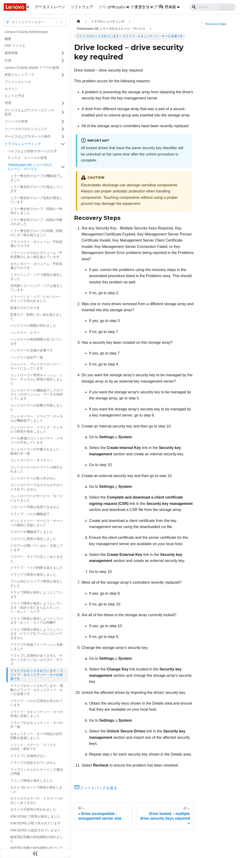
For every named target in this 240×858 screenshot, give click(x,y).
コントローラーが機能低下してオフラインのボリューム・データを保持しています (36, 394)
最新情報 (11, 53)
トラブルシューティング (23, 144)
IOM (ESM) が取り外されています (35, 823)
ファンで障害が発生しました (31, 780)
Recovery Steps (215, 24)
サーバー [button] (17, 7)
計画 (8, 60)
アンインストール (18, 82)
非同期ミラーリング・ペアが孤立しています (36, 288)
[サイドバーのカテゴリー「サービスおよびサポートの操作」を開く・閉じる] (63, 136)
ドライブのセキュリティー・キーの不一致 (36, 725)
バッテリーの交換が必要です (31, 350)
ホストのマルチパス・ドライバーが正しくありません (36, 800)
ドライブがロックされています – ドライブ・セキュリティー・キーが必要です (36, 675)
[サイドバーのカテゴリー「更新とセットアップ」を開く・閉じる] (63, 75)
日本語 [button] (167, 7)
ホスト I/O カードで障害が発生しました (36, 789)
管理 (8, 103)
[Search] (212, 7)
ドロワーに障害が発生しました (33, 539)
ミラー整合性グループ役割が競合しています (36, 200)
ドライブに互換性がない (28, 756)
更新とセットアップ (19, 74)
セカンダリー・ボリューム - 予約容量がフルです (36, 266)
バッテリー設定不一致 (26, 357)
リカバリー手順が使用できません (35, 507)
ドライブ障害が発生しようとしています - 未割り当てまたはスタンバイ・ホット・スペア (36, 607)
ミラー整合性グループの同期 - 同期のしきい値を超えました (36, 233)
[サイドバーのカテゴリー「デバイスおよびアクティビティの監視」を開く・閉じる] (63, 112)
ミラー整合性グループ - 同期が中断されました (36, 222)
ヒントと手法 (14, 96)
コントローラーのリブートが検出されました (36, 469)
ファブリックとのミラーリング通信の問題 (36, 772)
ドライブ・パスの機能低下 (30, 514)
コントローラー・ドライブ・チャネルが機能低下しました (36, 418)
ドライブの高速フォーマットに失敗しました (36, 647)
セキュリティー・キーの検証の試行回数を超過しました (36, 736)
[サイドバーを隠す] (35, 853)
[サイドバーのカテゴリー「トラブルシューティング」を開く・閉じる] (63, 144)
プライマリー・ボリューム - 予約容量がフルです (36, 244)
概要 (8, 39)
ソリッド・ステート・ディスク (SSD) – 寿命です (33, 747)
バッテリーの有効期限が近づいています (36, 341)
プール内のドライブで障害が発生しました (36, 583)
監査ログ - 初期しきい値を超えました (36, 317)
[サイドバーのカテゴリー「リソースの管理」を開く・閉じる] (63, 121)
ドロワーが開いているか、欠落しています (36, 548)
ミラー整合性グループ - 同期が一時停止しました (36, 211)
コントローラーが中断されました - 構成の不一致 (36, 451)
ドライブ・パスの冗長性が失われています (36, 703)
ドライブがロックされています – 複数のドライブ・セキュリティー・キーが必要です (36, 690)
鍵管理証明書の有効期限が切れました (36, 839)
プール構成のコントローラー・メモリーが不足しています (36, 440)
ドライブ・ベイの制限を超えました (36, 567)
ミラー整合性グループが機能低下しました (36, 178)
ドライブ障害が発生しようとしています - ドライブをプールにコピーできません (36, 634)
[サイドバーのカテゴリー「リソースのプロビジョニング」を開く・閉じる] (63, 129)
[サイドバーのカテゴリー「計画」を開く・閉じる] (63, 60)
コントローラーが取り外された (33, 478)
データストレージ (50, 7)
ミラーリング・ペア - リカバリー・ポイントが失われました (36, 299)
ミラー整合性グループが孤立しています (36, 189)
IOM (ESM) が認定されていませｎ (35, 830)
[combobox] (11, 22)
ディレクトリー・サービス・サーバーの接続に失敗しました (36, 523)
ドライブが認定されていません (33, 762)
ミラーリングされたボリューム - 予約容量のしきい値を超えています (36, 255)
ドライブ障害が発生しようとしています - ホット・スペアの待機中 (36, 621)
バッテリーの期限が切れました (33, 325)
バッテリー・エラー (25, 332)
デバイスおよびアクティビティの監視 (29, 112)
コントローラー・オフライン (31, 460)
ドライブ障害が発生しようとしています (36, 594)
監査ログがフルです (25, 308)
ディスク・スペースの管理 (27, 158)
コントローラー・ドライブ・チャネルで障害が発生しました (36, 429)
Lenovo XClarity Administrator (26, 32)
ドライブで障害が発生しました (33, 574)
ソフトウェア (82, 7)
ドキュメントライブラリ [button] (128, 7)
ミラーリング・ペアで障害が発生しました (36, 277)
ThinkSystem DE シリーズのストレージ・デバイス (30, 167)
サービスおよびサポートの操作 (28, 136)
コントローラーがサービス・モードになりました (36, 498)
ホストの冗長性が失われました (33, 809)
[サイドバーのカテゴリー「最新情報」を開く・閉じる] (63, 53)
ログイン (11, 89)
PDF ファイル (15, 45)
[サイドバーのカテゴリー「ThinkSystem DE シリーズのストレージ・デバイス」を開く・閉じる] (63, 167)
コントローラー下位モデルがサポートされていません (36, 487)
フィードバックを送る (95, 788)
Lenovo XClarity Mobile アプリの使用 (32, 67)
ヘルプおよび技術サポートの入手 (32, 151)
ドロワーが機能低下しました (31, 532)
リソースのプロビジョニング (26, 129)
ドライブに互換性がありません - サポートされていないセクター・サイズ (36, 660)
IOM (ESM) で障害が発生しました (35, 816)
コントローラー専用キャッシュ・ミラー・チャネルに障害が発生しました (36, 379)
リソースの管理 (16, 121)
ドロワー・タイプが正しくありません (36, 559)
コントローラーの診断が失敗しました (36, 407)
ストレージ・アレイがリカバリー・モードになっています (36, 366)
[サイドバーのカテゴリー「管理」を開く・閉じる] (63, 103)
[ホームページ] (78, 21)
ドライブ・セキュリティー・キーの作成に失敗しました (36, 714)
